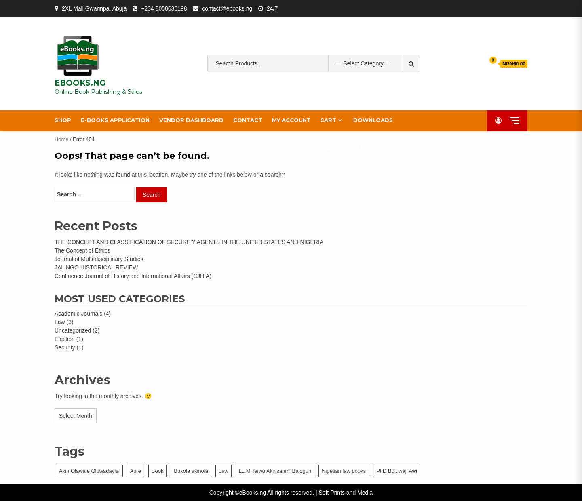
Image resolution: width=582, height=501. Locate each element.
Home (61, 139)
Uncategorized (73, 330)
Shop (63, 120)
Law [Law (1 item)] (223, 471)
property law (310, 88)
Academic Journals (78, 313)
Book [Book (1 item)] (158, 471)
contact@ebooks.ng (227, 8)
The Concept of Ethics (82, 250)
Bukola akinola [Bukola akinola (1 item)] (191, 471)
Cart (328, 120)
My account (291, 120)
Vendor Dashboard (191, 120)
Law (60, 322)
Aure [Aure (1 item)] (135, 471)
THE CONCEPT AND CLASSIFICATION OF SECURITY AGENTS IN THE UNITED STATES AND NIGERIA (189, 242)
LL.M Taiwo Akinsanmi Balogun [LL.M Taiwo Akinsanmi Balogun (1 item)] (275, 471)
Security (65, 347)
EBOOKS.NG (80, 83)
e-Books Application (115, 120)
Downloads (373, 120)
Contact (247, 120)
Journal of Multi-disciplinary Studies (99, 259)
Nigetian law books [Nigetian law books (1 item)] (344, 471)
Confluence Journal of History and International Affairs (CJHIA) (133, 276)
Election (65, 339)
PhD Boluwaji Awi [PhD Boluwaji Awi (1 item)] (396, 471)
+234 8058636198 (164, 8)
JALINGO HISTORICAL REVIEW (96, 267)
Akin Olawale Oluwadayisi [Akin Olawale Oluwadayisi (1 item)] (89, 471)
